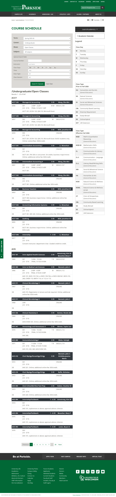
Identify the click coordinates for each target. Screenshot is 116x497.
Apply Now (96, 1)
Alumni (61, 469)
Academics (32, 14)
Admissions (15, 473)
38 (55, 445)
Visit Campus (65, 456)
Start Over (49, 84)
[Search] (91, 7)
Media (61, 473)
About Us (98, 14)
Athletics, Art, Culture (18, 476)
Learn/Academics (20, 20)
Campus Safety (32, 471)
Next (60, 445)
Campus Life (18, 14)
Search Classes (37, 84)
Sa (50, 67)
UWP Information (17, 480)
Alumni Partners (83, 14)
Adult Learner (63, 480)
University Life (16, 469)
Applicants (46, 471)
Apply (29, 480)
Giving (103, 1)
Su (55, 67)
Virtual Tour (97, 456)
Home (13, 20)
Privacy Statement (76, 495)
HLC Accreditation (17, 483)
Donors (61, 471)
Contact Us (73, 1)
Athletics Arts (65, 14)
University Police (32, 469)
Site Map (30, 483)
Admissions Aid (47, 14)
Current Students (48, 476)
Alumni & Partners (17, 478)
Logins (66, 1)
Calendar (81, 1)
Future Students (48, 469)
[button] (95, 20)
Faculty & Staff (47, 478)
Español (88, 1)
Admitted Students (49, 473)
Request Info (81, 456)
